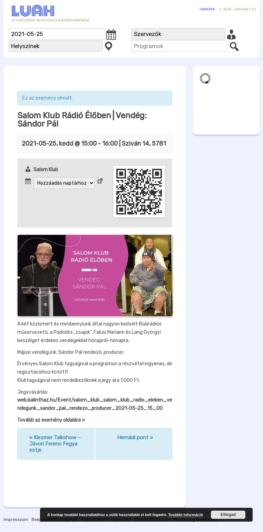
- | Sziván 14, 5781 (94, 143)
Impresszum (15, 519)
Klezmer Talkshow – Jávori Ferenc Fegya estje (55, 443)
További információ (185, 515)
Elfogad (228, 514)
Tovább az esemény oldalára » (51, 420)
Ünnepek (207, 9)
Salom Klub (45, 170)
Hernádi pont (135, 437)
